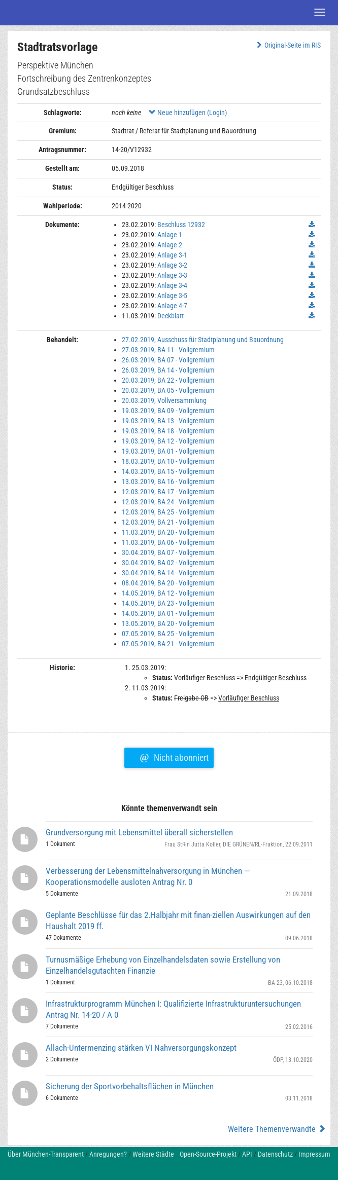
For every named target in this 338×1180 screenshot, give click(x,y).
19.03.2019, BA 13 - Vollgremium (168, 421)
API (247, 1154)
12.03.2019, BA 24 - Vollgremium (168, 502)
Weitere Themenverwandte (277, 1129)
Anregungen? (108, 1154)
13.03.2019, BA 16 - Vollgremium (168, 481)
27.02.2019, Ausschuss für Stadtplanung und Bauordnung (203, 340)
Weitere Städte (153, 1154)
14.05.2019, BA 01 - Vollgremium (168, 613)
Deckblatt (170, 316)
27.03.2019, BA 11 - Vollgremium (168, 350)
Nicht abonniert (174, 756)
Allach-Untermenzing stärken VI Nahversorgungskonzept (141, 1048)
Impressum (314, 1154)
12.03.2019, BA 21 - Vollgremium (168, 522)
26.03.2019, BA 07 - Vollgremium (168, 360)
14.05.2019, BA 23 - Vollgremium (168, 603)
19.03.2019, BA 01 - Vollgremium (168, 451)
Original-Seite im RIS (287, 45)
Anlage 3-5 (172, 295)
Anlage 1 (169, 235)
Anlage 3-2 (172, 265)
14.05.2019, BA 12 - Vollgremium (168, 593)
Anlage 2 (169, 245)
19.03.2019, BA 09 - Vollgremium (168, 411)
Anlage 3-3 (172, 275)
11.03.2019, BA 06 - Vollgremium (168, 542)
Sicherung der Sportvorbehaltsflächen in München (130, 1086)
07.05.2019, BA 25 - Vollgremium (168, 634)
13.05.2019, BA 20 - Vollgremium (168, 623)
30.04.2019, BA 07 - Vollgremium (168, 552)
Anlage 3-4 (172, 285)
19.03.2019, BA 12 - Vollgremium (168, 441)
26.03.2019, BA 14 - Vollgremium (168, 370)
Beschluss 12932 (181, 224)
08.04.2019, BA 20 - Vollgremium (168, 583)
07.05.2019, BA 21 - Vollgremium (168, 644)
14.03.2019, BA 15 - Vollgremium (168, 471)
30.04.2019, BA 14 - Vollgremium (168, 573)
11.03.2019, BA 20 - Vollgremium (168, 532)
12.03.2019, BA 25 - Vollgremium (168, 512)
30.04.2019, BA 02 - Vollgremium (168, 563)
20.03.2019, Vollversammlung (164, 400)
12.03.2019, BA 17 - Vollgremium (168, 492)
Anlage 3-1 (172, 255)
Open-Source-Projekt (208, 1154)
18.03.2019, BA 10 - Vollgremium (168, 461)
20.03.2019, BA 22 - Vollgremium (168, 380)
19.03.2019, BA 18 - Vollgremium (168, 431)
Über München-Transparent (46, 1154)
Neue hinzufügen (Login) (188, 112)
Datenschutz (275, 1154)
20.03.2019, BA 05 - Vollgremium (168, 390)
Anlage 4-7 (172, 306)
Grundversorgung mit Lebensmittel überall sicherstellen (139, 832)
